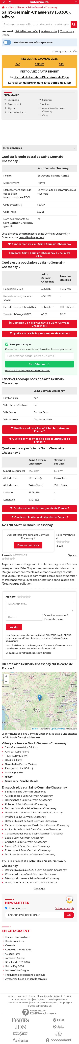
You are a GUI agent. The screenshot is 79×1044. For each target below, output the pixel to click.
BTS (61, 64)
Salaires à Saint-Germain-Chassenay (25, 791)
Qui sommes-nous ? (17, 996)
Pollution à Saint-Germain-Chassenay (26, 804)
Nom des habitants (16, 112)
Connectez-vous (53, 619)
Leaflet (35, 728)
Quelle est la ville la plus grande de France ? (39, 508)
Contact (67, 996)
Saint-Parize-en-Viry (26, 31)
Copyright (39, 888)
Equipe (32, 996)
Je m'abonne (37, 364)
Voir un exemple (64, 908)
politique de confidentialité (39, 653)
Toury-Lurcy (67, 31)
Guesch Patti (12, 953)
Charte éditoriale (44, 996)
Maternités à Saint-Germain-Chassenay (27, 846)
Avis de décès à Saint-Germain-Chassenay (29, 795)
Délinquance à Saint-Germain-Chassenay (28, 799)
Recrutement (39, 999)
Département (14, 104)
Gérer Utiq (35, 1003)
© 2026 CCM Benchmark (39, 1006)
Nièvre (20, 7)
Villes (11, 7)
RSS (29, 999)
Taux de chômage (13, 314)
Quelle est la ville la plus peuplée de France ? (40, 333)
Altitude (46, 104)
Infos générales (12, 147)
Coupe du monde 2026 (18, 949)
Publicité (58, 996)
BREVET (39, 64)
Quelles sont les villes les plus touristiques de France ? (39, 440)
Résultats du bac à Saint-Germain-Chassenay (30, 874)
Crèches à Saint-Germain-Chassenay (26, 841)
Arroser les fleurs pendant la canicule (26, 978)
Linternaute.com (15, 908)
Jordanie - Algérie (15, 958)
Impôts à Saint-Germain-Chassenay (25, 816)
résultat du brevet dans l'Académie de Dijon (41, 82)
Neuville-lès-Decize (16, 764)
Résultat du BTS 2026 (17, 962)
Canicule (10, 945)
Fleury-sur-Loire (14, 768)
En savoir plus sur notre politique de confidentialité (27, 370)
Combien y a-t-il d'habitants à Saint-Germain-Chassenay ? (39, 324)
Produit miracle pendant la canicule (25, 974)
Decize (5, 35)
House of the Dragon (17, 970)
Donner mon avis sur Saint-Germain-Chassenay (39, 244)
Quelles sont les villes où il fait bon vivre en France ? (40, 430)
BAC (17, 64)
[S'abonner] (39, 915)
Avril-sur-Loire (49, 31)
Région (11, 108)
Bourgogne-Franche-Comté (53, 175)
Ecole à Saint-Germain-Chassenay (24, 837)
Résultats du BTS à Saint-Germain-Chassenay (31, 882)
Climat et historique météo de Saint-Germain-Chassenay (37, 825)
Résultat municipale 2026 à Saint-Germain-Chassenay (35, 869)
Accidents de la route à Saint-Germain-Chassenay (33, 829)
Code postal (13, 100)
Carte (45, 115)
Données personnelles (58, 999)
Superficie (47, 100)
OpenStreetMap (58, 728)
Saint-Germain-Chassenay (42, 7)
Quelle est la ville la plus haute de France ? (39, 517)
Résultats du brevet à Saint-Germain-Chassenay (32, 878)
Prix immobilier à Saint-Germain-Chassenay (30, 854)
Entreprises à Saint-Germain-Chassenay (28, 850)
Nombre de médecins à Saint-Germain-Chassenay (33, 812)
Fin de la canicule (15, 941)
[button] (40, 697)
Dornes (9, 772)
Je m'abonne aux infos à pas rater (28, 42)
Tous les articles (19, 999)
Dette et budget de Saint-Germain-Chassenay (31, 821)
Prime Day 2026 (14, 966)
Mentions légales (49, 1003)
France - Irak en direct (17, 937)
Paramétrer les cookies (18, 1003)
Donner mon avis (28, 545)
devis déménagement (31, 237)
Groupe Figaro (65, 1003)
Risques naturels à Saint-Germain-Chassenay (30, 808)
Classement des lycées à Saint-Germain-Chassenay (34, 833)
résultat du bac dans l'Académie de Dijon (41, 77)
